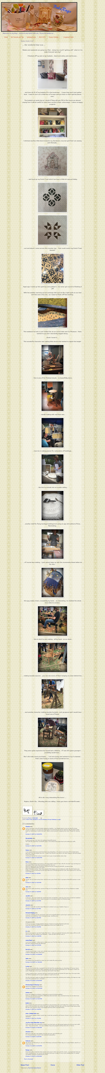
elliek (27, 877)
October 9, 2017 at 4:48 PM (33, 936)
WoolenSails (29, 838)
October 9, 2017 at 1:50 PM (33, 882)
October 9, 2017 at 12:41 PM (33, 845)
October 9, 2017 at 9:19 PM (33, 945)
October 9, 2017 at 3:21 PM (33, 917)
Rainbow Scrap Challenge (50, 819)
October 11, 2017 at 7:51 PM (33, 1018)
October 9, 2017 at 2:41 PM (33, 900)
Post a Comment (28, 1059)
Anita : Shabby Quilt (31, 1013)
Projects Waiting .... (54, 37)
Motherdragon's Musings (32, 984)
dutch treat (29, 819)
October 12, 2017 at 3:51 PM (33, 1036)
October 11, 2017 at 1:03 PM (33, 1009)
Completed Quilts (68, 37)
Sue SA (28, 949)
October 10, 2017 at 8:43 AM (34, 980)
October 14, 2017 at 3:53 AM (34, 1056)
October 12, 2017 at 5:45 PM (34, 1045)
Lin (26, 931)
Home (6, 37)
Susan (27, 850)
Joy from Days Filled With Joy (34, 1022)
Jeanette (28, 905)
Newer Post (25, 1065)
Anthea (27, 992)
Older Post (80, 1065)
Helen (27, 958)
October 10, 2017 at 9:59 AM (34, 988)
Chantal (28, 826)
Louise (27, 966)
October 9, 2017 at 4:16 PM (33, 926)
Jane (27, 886)
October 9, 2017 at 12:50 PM (34, 857)
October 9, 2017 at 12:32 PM (34, 834)
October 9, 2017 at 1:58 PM (33, 891)
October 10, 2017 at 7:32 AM (34, 962)
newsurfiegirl (29, 940)
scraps (59, 819)
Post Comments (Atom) (34, 1067)
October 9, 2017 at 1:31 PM (33, 873)
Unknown (28, 1040)
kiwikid (27, 1003)
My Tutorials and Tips (17, 37)
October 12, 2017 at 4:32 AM (34, 1027)
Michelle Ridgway (30, 912)
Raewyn (28, 1050)
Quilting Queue (31, 37)
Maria (27, 861)
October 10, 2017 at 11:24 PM (34, 998)
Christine (28, 1031)
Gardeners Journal (38, 819)
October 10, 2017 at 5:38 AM (34, 954)
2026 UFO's (42, 37)
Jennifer (28, 895)
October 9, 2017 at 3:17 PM (33, 908)
